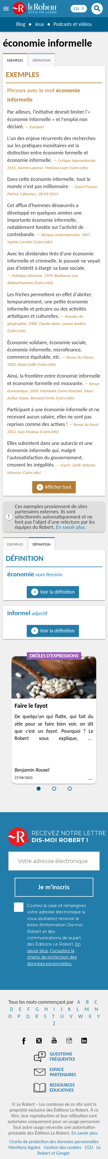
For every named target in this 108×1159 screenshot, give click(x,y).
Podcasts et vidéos (72, 24)
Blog (20, 24)
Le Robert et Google (69, 1150)
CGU (89, 1147)
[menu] (6, 8)
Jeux (39, 24)
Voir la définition (57, 592)
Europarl (37, 126)
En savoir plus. (71, 527)
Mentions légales (24, 1147)
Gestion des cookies (62, 1147)
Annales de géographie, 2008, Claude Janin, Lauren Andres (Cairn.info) (46, 323)
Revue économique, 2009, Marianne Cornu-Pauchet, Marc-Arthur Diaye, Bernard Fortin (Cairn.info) (53, 391)
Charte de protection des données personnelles (53, 1141)
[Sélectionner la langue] (79, 8)
